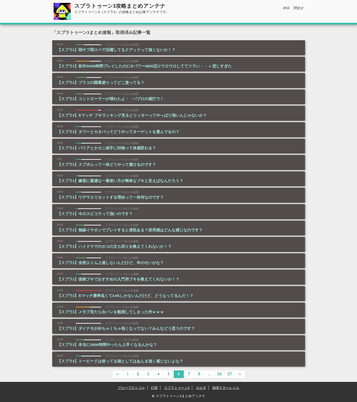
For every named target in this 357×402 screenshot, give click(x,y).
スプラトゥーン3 (177, 388)
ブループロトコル (131, 388)
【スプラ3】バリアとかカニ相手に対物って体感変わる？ (106, 148)
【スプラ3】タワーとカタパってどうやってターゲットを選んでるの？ (118, 132)
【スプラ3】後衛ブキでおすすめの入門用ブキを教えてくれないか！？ (118, 279)
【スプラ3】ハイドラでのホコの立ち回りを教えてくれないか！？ (114, 247)
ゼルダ (201, 388)
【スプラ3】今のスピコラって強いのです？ (95, 214)
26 (219, 374)
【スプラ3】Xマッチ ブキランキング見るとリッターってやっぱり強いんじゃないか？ (132, 116)
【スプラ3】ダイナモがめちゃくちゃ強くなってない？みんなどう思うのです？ (126, 329)
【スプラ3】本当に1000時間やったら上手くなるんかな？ (107, 345)
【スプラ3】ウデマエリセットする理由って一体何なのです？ (110, 198)
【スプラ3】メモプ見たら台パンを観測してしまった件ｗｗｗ (110, 312)
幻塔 (154, 388)
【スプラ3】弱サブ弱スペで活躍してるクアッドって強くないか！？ (116, 50)
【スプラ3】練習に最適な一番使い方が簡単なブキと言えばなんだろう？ (120, 181)
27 (229, 374)
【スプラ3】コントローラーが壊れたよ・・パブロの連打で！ (110, 99)
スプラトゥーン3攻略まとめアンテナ (120, 6)
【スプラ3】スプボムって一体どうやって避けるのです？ (106, 165)
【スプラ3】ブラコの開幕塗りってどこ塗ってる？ (100, 83)
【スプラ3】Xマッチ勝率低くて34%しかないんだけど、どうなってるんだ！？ (125, 296)
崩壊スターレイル (225, 388)
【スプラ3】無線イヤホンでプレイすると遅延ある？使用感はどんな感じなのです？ (130, 230)
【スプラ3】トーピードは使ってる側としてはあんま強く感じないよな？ (120, 361)
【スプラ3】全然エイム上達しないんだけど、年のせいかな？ (110, 263)
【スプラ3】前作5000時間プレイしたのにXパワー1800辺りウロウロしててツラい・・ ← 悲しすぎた (144, 66)
